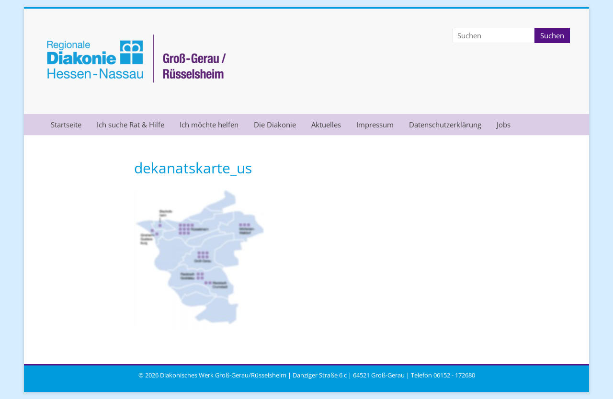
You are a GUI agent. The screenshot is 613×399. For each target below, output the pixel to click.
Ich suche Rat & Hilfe (130, 124)
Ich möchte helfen (209, 124)
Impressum (375, 124)
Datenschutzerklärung (445, 124)
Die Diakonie (275, 124)
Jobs (504, 124)
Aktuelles (326, 124)
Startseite (66, 124)
